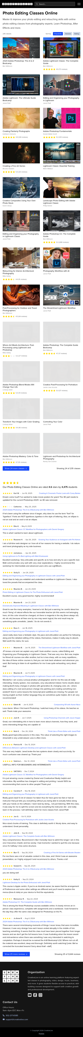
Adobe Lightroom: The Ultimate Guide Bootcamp (19, 99)
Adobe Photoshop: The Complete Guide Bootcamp (60, 346)
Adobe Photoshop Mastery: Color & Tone (20, 456)
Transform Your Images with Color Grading (21, 421)
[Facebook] (35, 995)
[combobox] (55, 4)
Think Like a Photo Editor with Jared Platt (64, 731)
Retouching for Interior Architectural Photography (18, 272)
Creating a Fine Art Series (14, 166)
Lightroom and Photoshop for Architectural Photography (61, 457)
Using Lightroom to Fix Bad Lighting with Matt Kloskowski (25, 556)
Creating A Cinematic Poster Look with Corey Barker (59, 493)
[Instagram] (40, 995)
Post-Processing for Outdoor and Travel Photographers (20, 309)
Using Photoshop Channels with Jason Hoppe (62, 718)
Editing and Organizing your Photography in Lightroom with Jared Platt (30, 631)
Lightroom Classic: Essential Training (59, 166)
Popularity (58, 34)
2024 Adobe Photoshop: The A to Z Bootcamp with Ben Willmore (28, 510)
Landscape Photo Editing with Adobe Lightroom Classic (59, 201)
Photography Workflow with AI (56, 270)
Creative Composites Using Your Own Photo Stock (19, 201)
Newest (68, 34)
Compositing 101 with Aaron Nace (67, 705)
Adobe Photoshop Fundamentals (57, 131)
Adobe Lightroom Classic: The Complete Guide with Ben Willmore (29, 836)
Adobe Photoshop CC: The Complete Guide (59, 235)
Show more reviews (16, 954)
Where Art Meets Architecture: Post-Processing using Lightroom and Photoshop (18, 347)
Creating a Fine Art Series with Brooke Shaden (62, 852)
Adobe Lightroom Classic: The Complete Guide (60, 62)
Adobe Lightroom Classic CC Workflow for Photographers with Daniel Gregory (33, 529)
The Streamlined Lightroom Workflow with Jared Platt (59, 648)
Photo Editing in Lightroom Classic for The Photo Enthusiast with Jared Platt (33, 592)
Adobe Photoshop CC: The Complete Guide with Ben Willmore (27, 902)
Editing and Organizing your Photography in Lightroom (61, 99)
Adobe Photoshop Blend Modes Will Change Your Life (18, 385)
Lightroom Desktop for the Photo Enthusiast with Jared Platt (26, 882)
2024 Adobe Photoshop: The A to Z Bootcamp (18, 62)
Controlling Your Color (52, 421)
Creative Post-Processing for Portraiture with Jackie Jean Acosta (28, 820)
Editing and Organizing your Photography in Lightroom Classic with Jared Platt (34, 576)
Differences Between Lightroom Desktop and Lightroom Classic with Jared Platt (34, 748)
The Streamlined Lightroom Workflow (59, 308)
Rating (76, 34)
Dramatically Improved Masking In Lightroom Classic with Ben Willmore (31, 606)
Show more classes (16, 468)
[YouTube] (30, 995)
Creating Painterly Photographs (16, 131)
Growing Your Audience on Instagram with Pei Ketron (59, 540)
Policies (41, 1033)
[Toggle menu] (79, 4)
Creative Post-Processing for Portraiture (60, 384)
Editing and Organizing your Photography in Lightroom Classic (21, 235)
